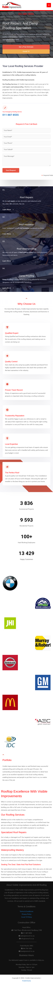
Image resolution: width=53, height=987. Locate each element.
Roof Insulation (26, 224)
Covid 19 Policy (26, 917)
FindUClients (26, 981)
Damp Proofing (26, 276)
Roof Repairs (26, 197)
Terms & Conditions (26, 911)
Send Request (11, 170)
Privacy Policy (26, 914)
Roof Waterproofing (26, 249)
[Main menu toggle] (49, 5)
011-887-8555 (26, 14)
